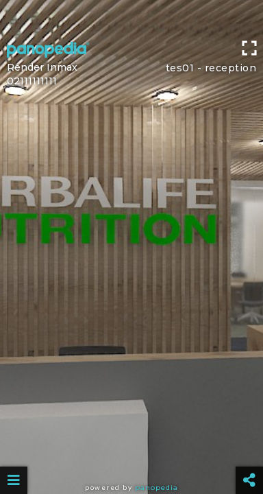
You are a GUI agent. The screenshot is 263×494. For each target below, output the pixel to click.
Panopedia (156, 487)
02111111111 (32, 81)
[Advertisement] (131, 17)
